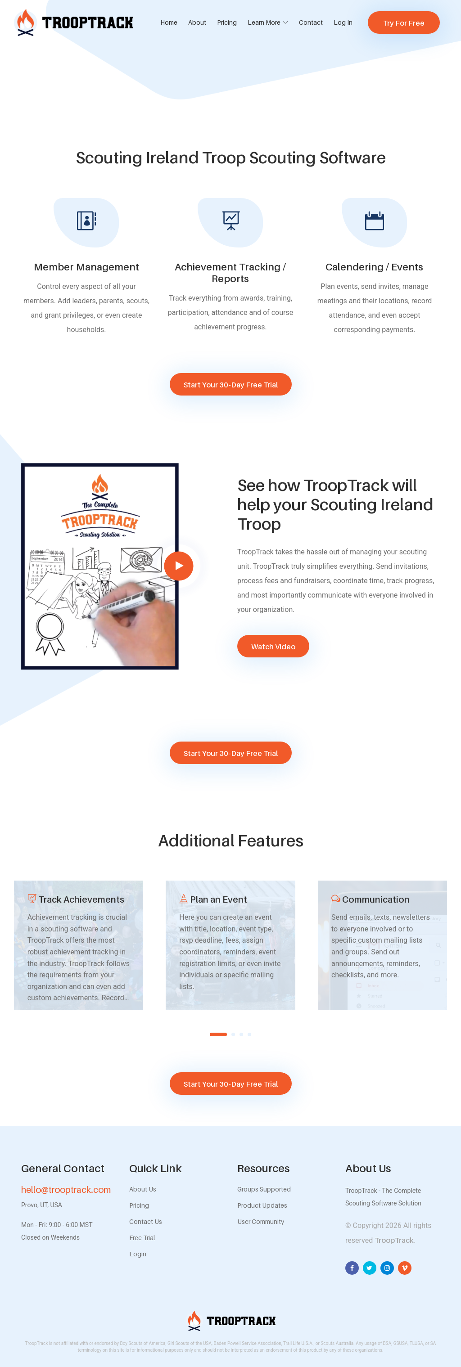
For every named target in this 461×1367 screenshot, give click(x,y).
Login (137, 1254)
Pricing (227, 22)
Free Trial (142, 1237)
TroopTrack (394, 1240)
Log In (343, 22)
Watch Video (273, 646)
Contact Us (145, 1221)
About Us (142, 1189)
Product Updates (262, 1205)
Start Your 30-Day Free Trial (231, 384)
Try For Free (404, 22)
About (197, 22)
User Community (260, 1221)
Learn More (264, 22)
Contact (311, 22)
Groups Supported (264, 1189)
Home (168, 22)
